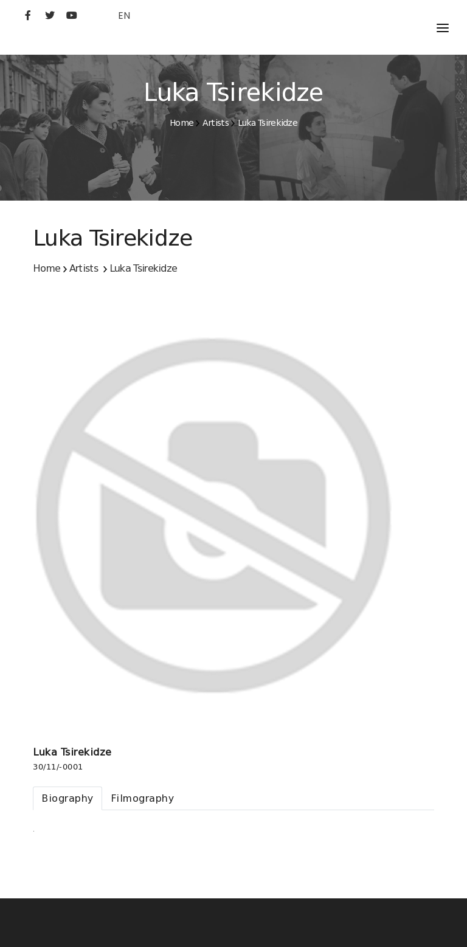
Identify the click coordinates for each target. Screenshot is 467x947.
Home (181, 123)
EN (124, 15)
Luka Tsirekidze (268, 123)
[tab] (67, 798)
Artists (215, 123)
